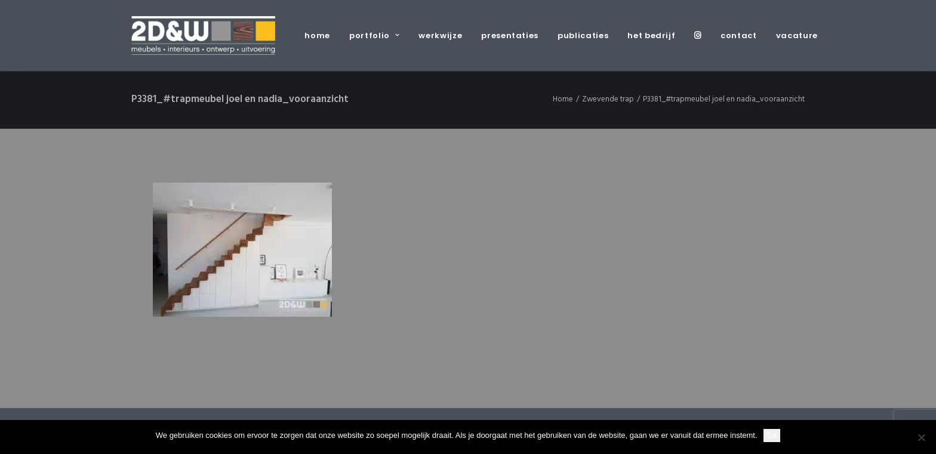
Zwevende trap (608, 99)
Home (563, 99)
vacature (797, 35)
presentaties (509, 35)
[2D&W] (203, 35)
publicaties (583, 35)
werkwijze (440, 35)
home (317, 35)
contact (739, 35)
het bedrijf (651, 35)
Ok (772, 435)
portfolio (374, 35)
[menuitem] (321, 35)
